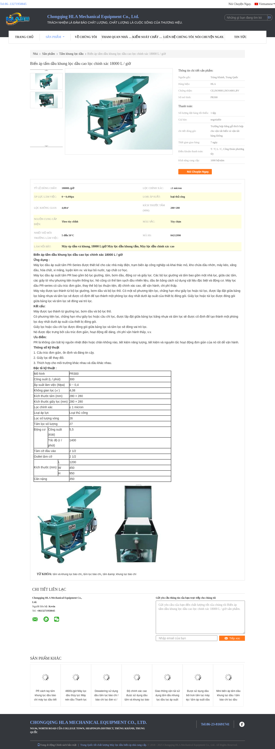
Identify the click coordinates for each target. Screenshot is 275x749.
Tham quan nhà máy (116, 37)
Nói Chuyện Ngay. (239, 4)
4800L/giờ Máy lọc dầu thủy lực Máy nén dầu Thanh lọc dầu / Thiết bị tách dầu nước (76, 700)
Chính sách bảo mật (65, 744)
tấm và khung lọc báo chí (67, 574)
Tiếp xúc (232, 638)
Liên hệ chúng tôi (178, 37)
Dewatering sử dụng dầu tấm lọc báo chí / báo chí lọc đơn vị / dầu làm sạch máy (106, 697)
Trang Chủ (24, 37)
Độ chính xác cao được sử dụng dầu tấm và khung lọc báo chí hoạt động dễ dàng (137, 700)
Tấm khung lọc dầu (71, 53)
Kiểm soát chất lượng (147, 37)
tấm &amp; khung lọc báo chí (119, 574)
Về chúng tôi (86, 37)
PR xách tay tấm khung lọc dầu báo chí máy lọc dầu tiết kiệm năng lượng (45, 697)
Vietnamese (267, 4)
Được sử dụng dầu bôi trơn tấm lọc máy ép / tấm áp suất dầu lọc (198, 697)
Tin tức (240, 37)
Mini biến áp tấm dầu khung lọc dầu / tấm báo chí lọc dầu (228, 695)
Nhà (35, 53)
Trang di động (46, 744)
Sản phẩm (55, 37)
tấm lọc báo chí (92, 574)
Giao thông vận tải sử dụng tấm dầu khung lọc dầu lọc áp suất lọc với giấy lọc (167, 697)
